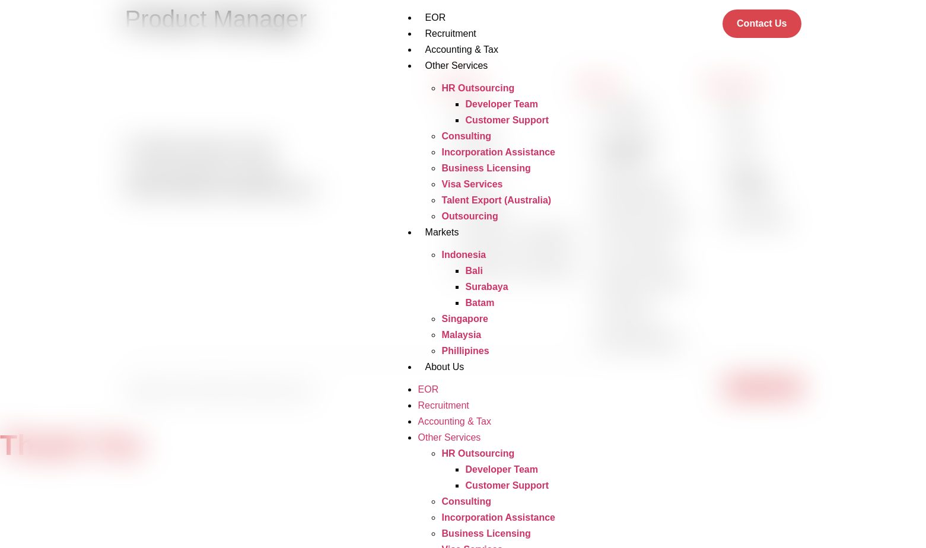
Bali (474, 271)
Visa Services (472, 184)
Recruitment (450, 33)
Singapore (465, 319)
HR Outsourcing (478, 88)
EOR (435, 17)
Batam (480, 303)
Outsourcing (470, 216)
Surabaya (487, 287)
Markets (442, 232)
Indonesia (464, 255)
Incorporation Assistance (498, 152)
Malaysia (462, 335)
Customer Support (507, 120)
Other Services (456, 65)
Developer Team (502, 104)
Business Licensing (486, 168)
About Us (444, 367)
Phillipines (465, 351)
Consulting (467, 136)
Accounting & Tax (461, 49)
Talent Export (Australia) (497, 200)
